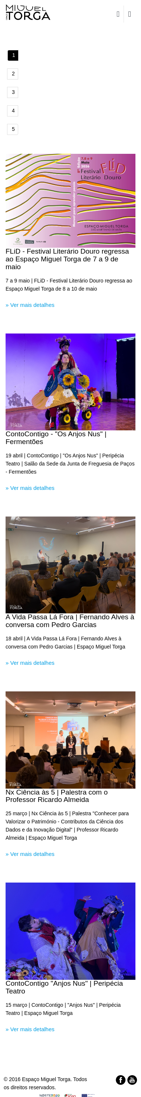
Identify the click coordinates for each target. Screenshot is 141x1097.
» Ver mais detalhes (30, 305)
